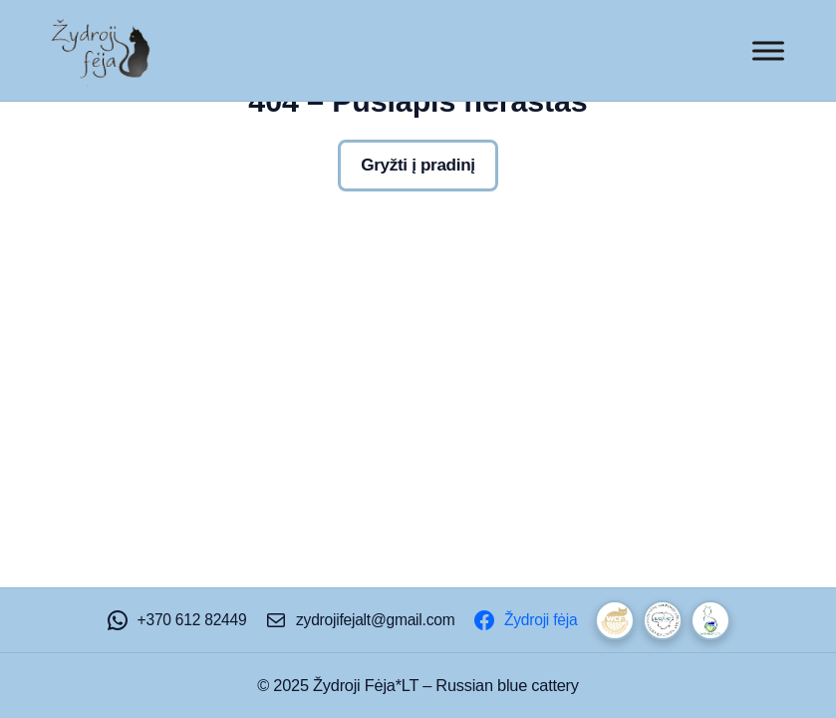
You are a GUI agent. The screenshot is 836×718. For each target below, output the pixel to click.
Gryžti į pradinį (417, 165)
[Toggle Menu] (768, 50)
